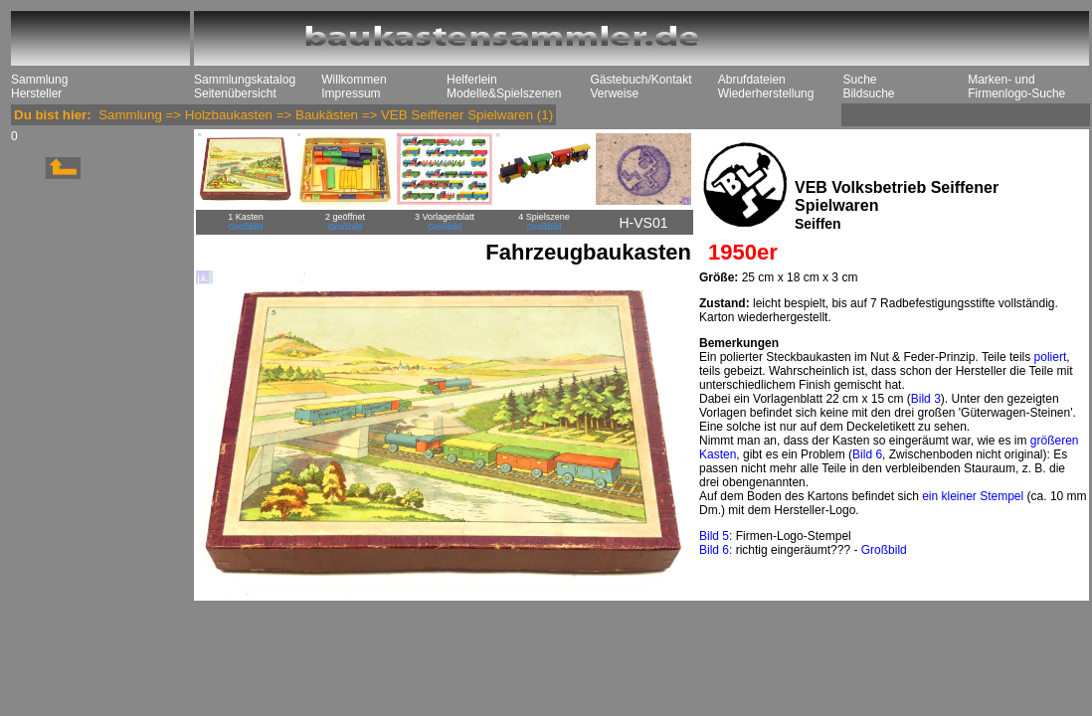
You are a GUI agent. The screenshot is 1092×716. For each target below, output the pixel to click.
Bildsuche (868, 93)
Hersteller (36, 93)
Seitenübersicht (235, 93)
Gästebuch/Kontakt (640, 80)
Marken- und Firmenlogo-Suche (1016, 86)
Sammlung (39, 80)
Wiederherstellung (766, 93)
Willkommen (353, 80)
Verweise (614, 93)
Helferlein (472, 80)
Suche (859, 80)
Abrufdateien (752, 80)
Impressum (350, 93)
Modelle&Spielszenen (504, 93)
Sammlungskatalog (244, 80)
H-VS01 (643, 223)
